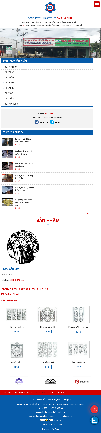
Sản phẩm (40, 392)
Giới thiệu (19, 392)
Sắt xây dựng (10, 104)
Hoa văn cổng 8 (47, 362)
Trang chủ (7, 392)
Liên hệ (61, 392)
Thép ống (8, 88)
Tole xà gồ (9, 99)
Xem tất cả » (88, 214)
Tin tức (51, 392)
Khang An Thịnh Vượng (78, 327)
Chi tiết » (18, 145)
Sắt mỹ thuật (10, 67)
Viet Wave (55, 429)
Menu (97, 4)
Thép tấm (8, 83)
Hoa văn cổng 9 (17, 362)
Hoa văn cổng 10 (47, 327)
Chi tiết (16, 332)
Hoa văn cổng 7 (78, 362)
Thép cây (8, 93)
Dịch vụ (29, 392)
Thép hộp (8, 72)
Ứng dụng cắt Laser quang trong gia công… (23, 202)
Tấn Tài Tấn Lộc (17, 327)
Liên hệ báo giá (17, 280)
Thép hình (9, 77)
